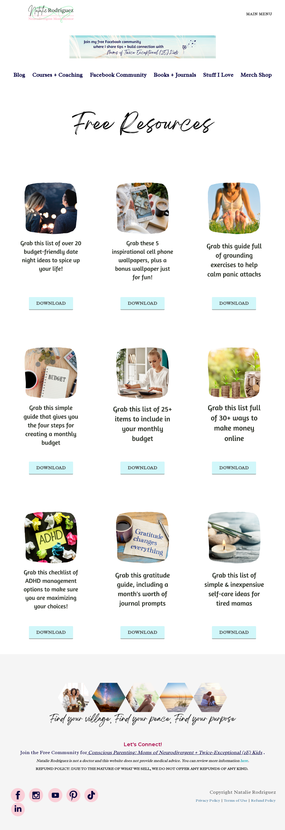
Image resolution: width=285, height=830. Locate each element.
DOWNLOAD (51, 303)
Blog (19, 74)
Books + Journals (175, 74)
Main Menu (259, 14)
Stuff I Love (218, 74)
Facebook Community (114, 74)
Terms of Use (235, 800)
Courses (43, 74)
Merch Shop (256, 74)
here (244, 760)
